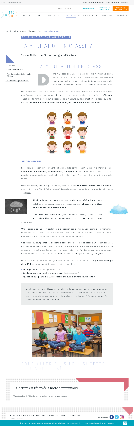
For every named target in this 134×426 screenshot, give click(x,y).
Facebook (112, 417)
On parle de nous (74, 415)
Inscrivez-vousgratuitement (104, 8)
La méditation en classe (15, 69)
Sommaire (11, 66)
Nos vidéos (121, 15)
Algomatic (19, 418)
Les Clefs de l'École (10, 12)
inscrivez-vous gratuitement (55, 396)
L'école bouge (106, 15)
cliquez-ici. (111, 423)
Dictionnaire (124, 2)
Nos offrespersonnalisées (120, 8)
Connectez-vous (88, 8)
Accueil (12, 415)
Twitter (117, 417)
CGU (57, 415)
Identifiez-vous (35, 396)
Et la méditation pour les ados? (18, 81)
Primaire (41, 15)
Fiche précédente (3, 53)
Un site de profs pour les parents (11, 2)
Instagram (122, 417)
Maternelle (29, 15)
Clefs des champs (87, 15)
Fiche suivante (131, 53)
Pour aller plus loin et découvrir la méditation (18, 75)
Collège (52, 15)
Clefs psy (71, 15)
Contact (63, 415)
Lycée (61, 15)
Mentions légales (48, 415)
